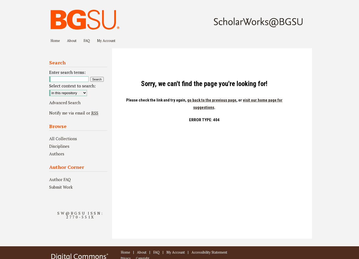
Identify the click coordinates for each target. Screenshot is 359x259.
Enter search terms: (67, 72)
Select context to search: (72, 85)
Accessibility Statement (209, 252)
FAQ (156, 252)
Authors (56, 153)
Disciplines (59, 146)
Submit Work (61, 187)
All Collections (63, 138)
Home (125, 252)
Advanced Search (64, 102)
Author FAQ (60, 179)
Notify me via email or (73, 113)
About (141, 252)
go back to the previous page (211, 100)
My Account (175, 252)
